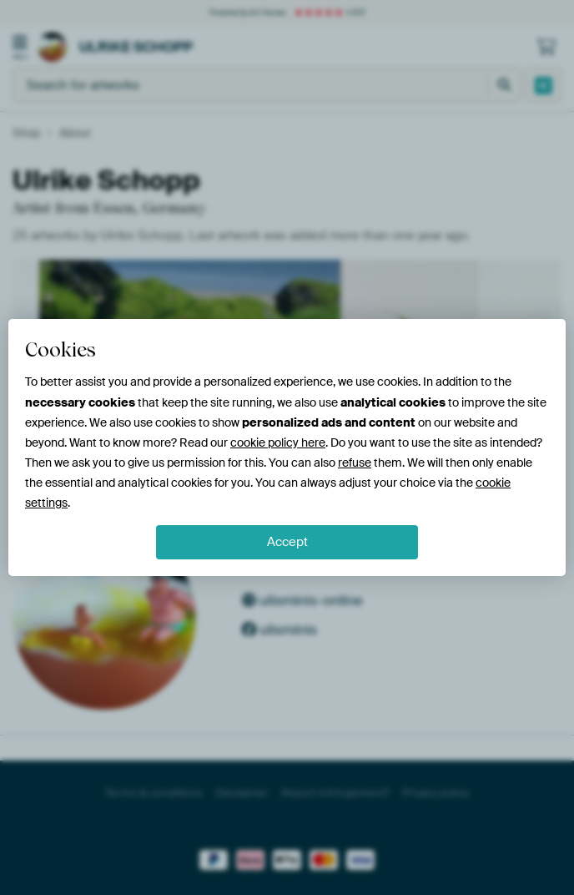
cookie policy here (277, 442)
